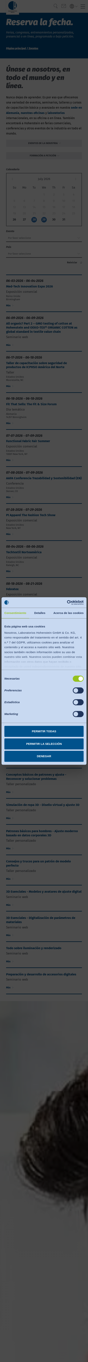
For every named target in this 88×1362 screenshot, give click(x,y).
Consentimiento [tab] (15, 613)
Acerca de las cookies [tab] (68, 613)
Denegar (44, 756)
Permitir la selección (44, 743)
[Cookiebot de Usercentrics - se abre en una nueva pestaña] (67, 602)
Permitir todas (44, 731)
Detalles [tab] (39, 613)
